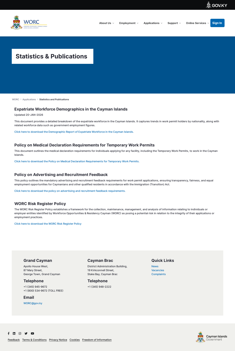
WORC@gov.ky (33, 303)
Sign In (217, 23)
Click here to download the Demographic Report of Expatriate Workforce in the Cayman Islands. (74, 131)
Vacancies (157, 270)
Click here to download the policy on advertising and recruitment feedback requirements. (70, 190)
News (154, 266)
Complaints (158, 274)
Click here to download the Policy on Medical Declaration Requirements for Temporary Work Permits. (77, 161)
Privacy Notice (58, 339)
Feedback (14, 339)
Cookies (75, 339)
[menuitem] (106, 23)
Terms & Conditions (34, 339)
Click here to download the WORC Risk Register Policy (47, 223)
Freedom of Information (97, 339)
